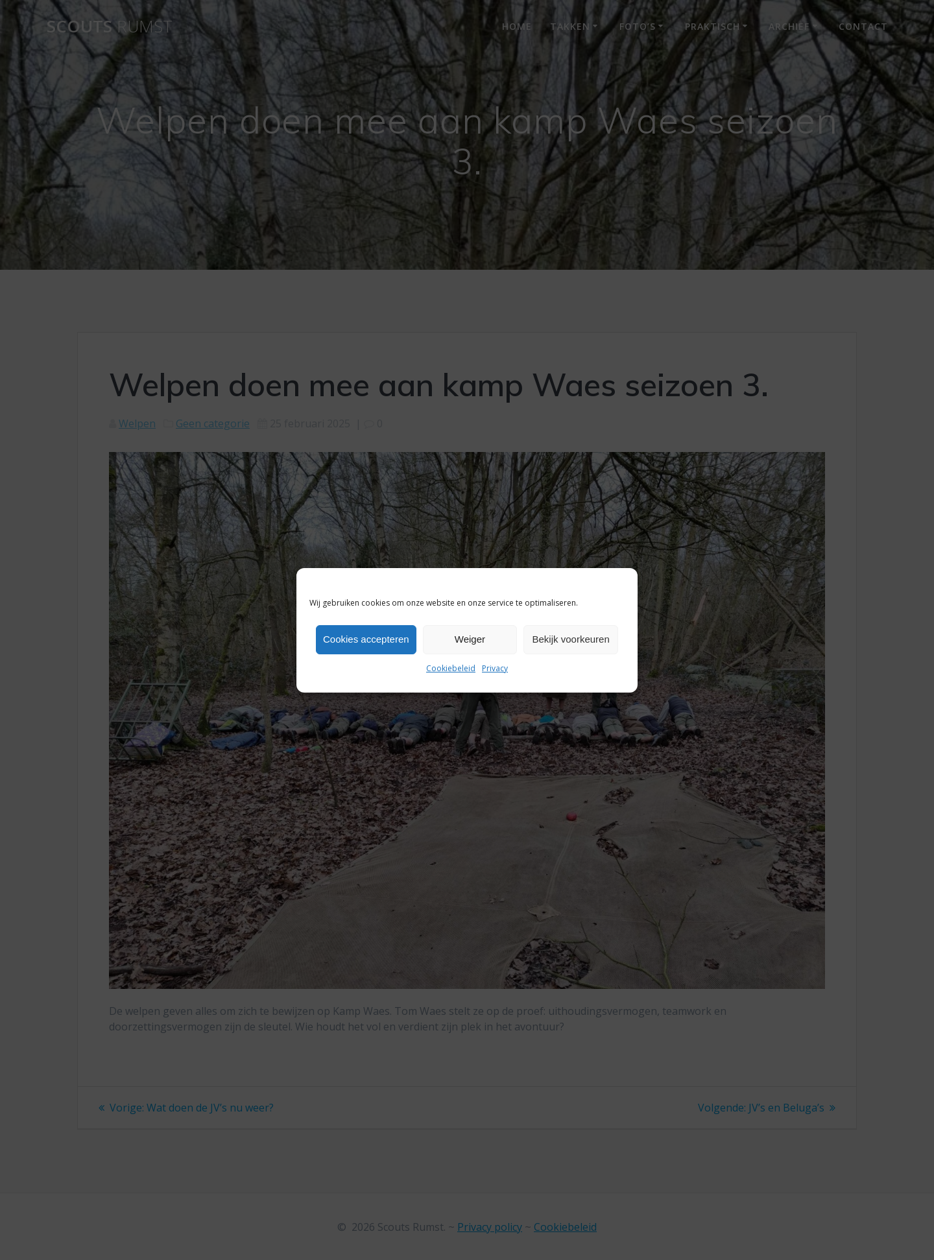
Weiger (470, 639)
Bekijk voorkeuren (571, 639)
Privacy (495, 668)
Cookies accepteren (366, 639)
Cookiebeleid (450, 668)
